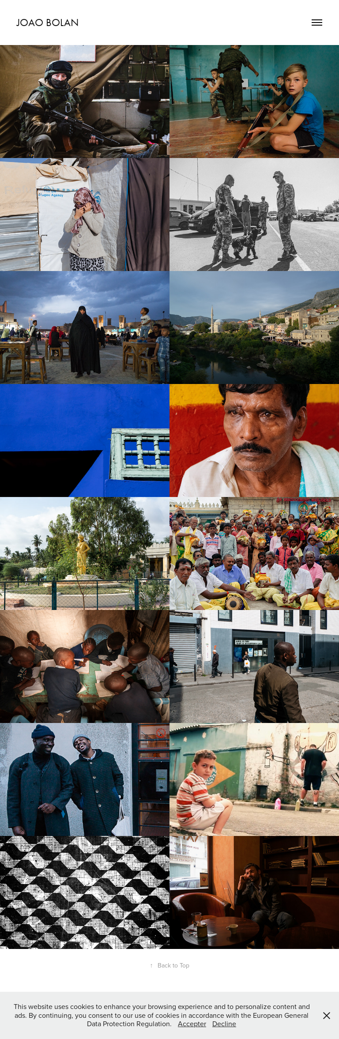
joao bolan (48, 22)
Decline (224, 1023)
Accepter (192, 1023)
